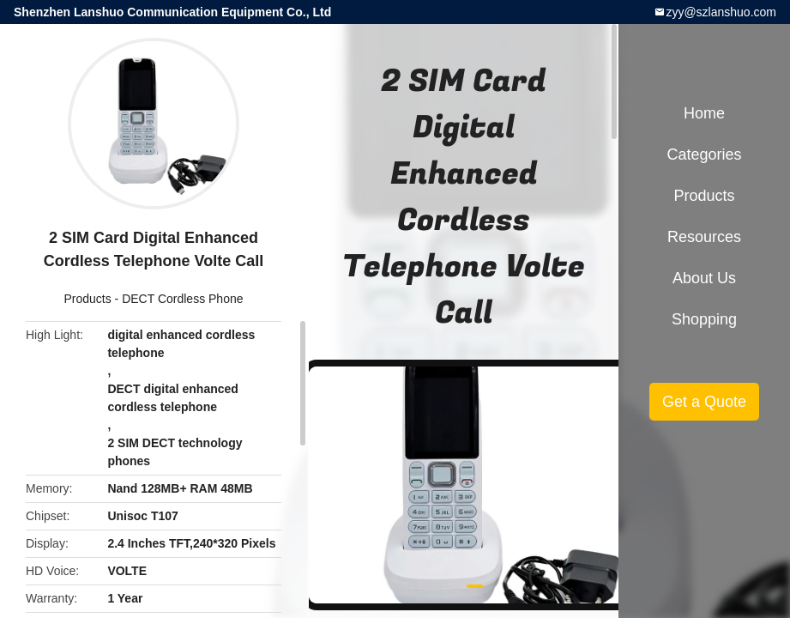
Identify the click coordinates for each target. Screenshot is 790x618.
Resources (704, 236)
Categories (703, 154)
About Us (704, 278)
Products (87, 299)
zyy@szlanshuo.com (721, 12)
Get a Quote (704, 401)
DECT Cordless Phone (182, 299)
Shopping (704, 319)
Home (704, 113)
